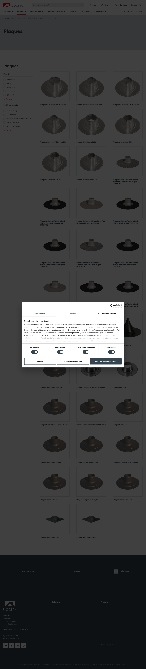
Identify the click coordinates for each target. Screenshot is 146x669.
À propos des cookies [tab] (107, 313)
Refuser (40, 361)
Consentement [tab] (39, 313)
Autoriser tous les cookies (106, 361)
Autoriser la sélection (73, 361)
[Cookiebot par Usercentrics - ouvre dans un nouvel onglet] (112, 306)
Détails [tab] (73, 313)
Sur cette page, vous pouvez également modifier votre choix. (79, 341)
